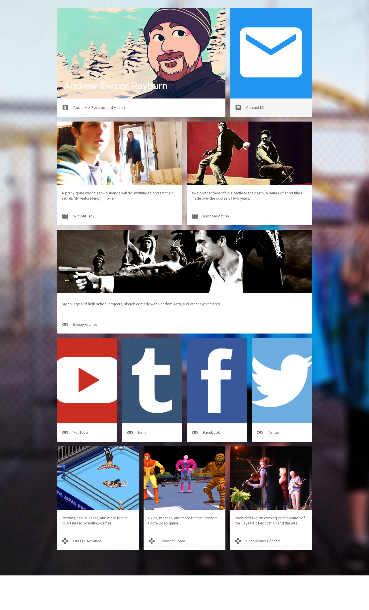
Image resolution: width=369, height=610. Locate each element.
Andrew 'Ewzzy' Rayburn (115, 86)
